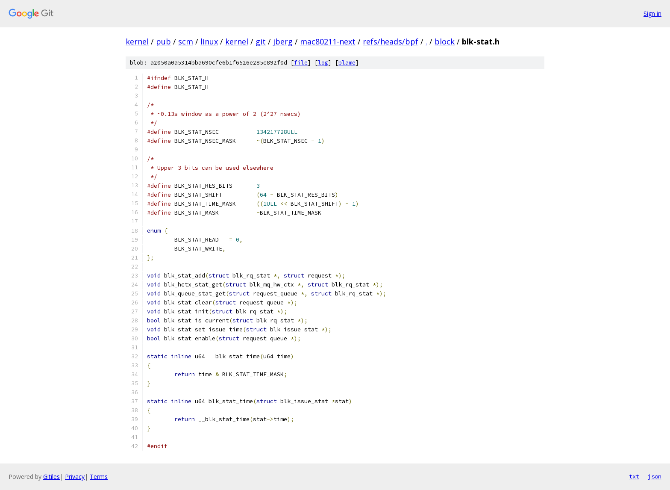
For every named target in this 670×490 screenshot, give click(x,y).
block (445, 41)
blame (347, 62)
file (301, 62)
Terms (99, 476)
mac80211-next (328, 41)
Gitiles (51, 476)
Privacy (75, 476)
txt (634, 476)
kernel (137, 41)
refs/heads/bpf (390, 41)
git (261, 41)
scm (185, 41)
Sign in (652, 13)
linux (209, 41)
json (654, 476)
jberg (283, 41)
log (323, 62)
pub (163, 41)
